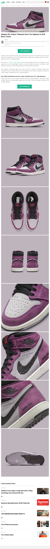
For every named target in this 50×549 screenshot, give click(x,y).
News (24, 2)
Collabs (13, 2)
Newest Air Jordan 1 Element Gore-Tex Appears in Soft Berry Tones (28, 5)
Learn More (42, 46)
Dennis (6, 39)
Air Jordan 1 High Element (14, 62)
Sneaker (8, 2)
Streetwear (18, 2)
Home (2, 5)
